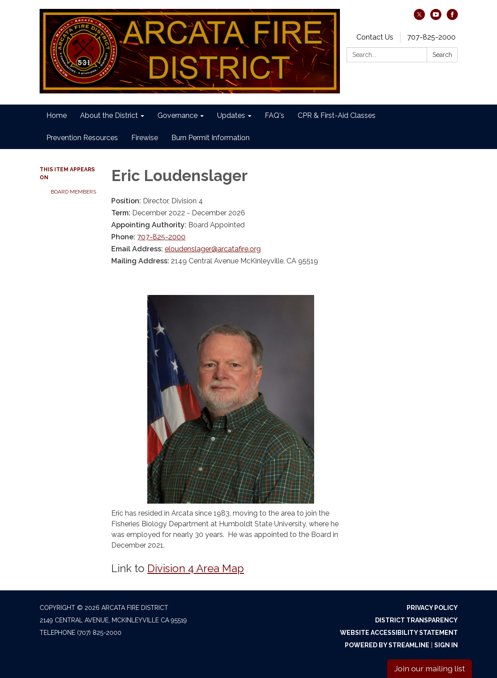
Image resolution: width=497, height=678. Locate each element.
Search (442, 54)
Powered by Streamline (387, 645)
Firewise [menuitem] (144, 137)
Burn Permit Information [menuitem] (210, 137)
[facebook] (452, 17)
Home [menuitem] (56, 115)
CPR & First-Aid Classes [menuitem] (337, 115)
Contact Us (374, 37)
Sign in (446, 645)
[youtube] (435, 17)
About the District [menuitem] (109, 115)
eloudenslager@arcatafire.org (213, 249)
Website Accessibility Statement (399, 632)
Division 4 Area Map (195, 568)
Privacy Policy (432, 607)
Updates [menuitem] (231, 115)
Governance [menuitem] (178, 115)
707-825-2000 (431, 37)
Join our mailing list (429, 668)
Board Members (73, 192)
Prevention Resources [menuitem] (82, 137)
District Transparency (416, 620)
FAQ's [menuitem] (274, 115)
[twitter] (419, 17)
